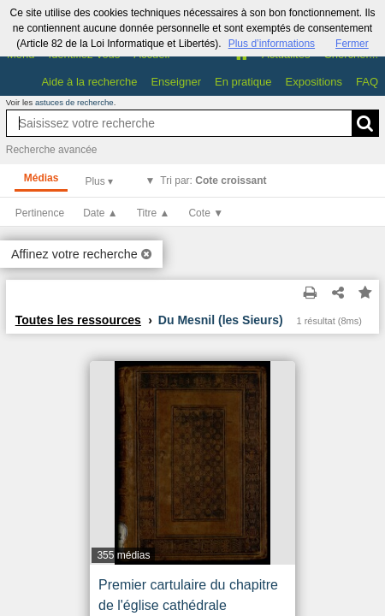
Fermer (352, 44)
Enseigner (176, 81)
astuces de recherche (74, 102)
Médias (41, 178)
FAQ (367, 81)
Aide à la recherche (89, 81)
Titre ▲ (153, 213)
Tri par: (213, 181)
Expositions (314, 81)
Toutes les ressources (78, 320)
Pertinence (39, 213)
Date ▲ (100, 213)
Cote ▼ (205, 213)
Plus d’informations (271, 44)
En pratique (243, 81)
